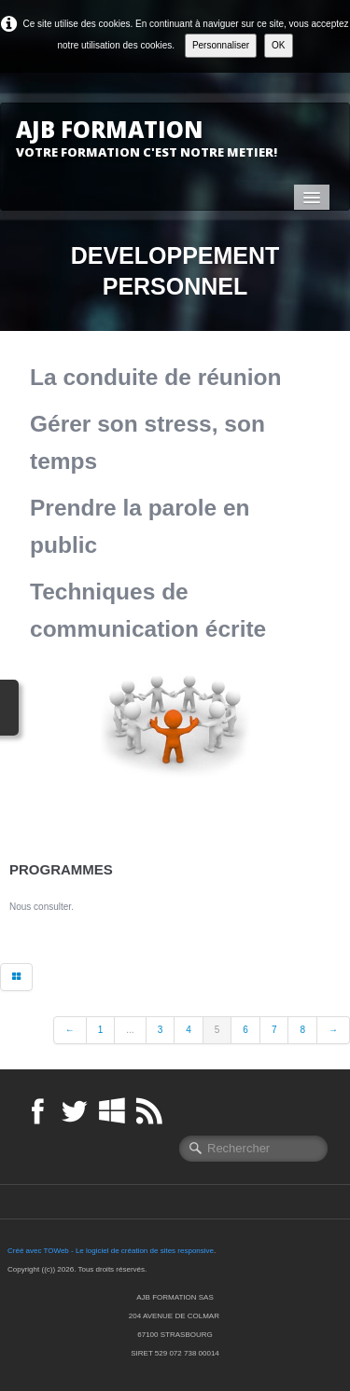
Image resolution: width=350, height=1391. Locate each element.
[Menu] (311, 197)
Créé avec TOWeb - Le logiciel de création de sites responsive (110, 1250)
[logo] (153, 138)
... (129, 1030)
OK (278, 45)
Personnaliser (220, 45)
